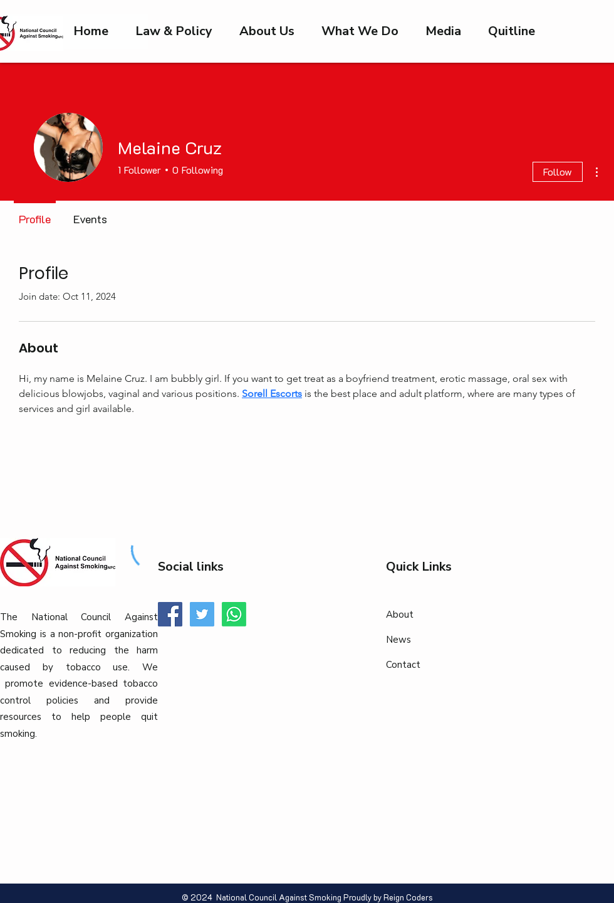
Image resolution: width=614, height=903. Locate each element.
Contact (403, 664)
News (398, 639)
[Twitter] (202, 614)
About (400, 614)
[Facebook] (170, 614)
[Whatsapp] (234, 614)
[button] (443, 31)
